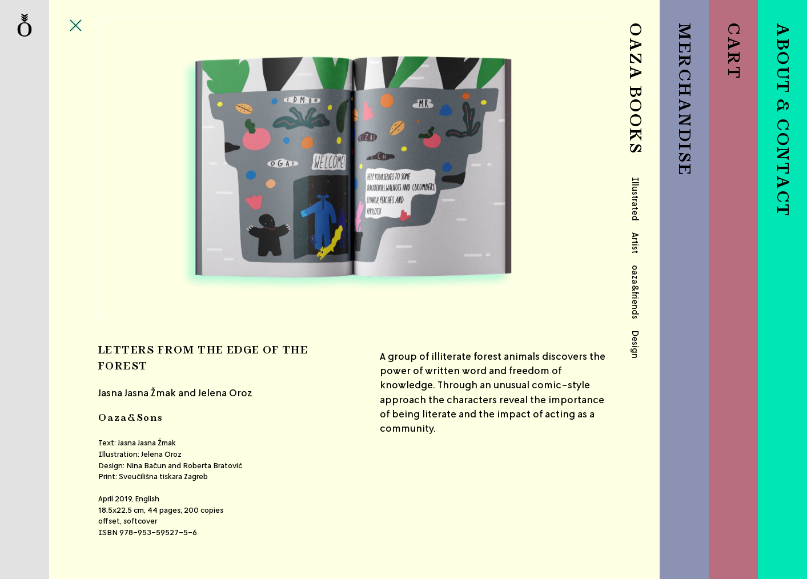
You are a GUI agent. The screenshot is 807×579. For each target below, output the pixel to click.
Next (525, 168)
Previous (183, 168)
